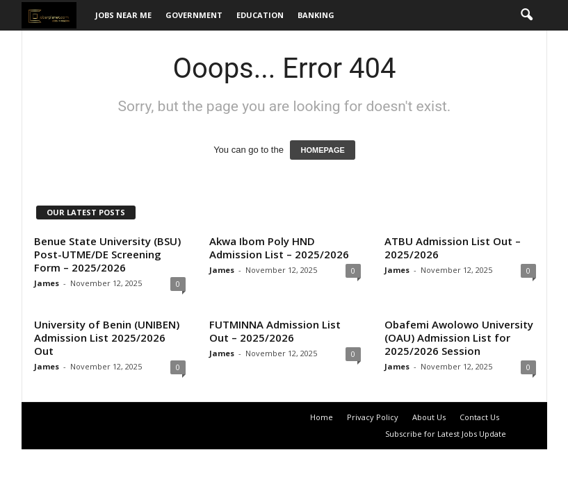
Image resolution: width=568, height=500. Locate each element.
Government (193, 15)
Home (321, 417)
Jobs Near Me (123, 15)
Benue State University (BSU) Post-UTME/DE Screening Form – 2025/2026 (107, 254)
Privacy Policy (372, 417)
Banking (316, 15)
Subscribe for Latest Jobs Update (445, 433)
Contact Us (479, 417)
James (46, 283)
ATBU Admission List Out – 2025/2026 (452, 247)
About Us (429, 417)
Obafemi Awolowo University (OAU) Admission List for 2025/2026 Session (458, 337)
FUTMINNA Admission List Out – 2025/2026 (275, 330)
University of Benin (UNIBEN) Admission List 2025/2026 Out (106, 337)
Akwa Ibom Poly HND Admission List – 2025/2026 (279, 247)
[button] (526, 15)
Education (260, 15)
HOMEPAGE (322, 150)
